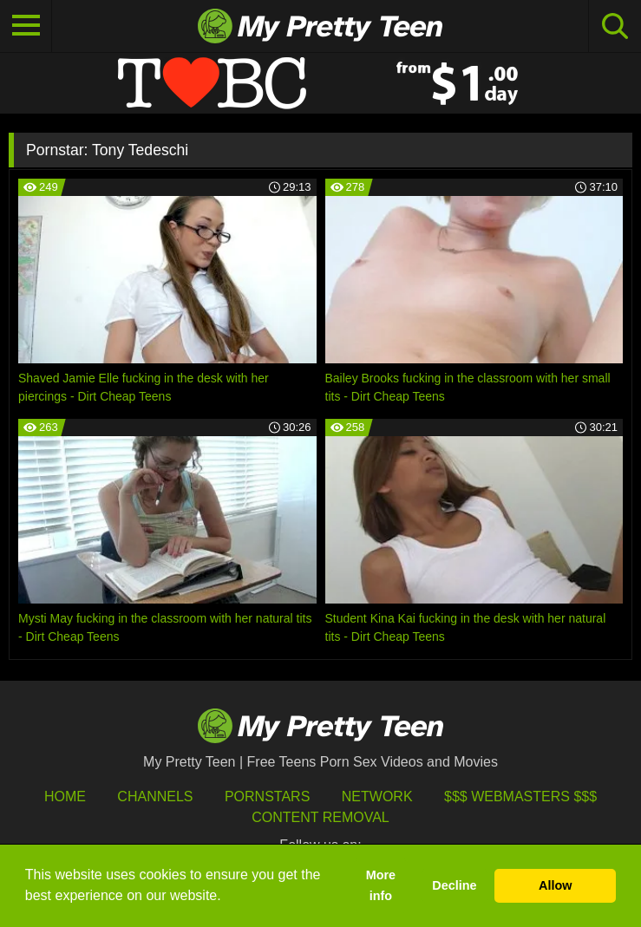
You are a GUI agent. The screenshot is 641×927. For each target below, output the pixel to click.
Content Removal (320, 817)
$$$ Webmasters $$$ (520, 796)
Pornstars (267, 796)
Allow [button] (555, 885)
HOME (65, 796)
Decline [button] (454, 885)
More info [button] (381, 885)
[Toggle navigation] (26, 26)
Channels (155, 796)
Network (377, 796)
